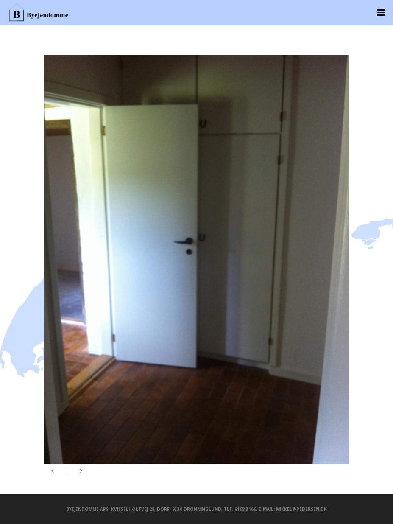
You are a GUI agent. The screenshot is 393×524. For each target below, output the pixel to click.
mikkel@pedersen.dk (301, 509)
